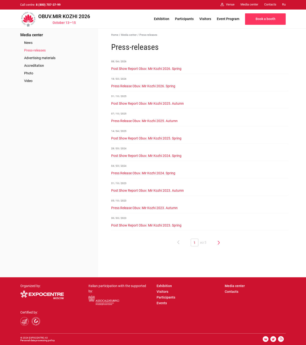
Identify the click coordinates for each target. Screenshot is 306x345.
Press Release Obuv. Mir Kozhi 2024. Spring (143, 173)
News (28, 43)
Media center (31, 35)
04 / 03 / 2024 (118, 166)
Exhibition (161, 19)
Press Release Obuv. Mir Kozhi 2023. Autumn (144, 208)
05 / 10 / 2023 (118, 200)
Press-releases (35, 50)
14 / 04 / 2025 (118, 131)
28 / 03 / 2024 (118, 148)
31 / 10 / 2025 (118, 96)
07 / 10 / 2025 (118, 113)
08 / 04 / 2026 (118, 61)
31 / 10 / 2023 (118, 183)
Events (162, 303)
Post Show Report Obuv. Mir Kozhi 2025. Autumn (147, 103)
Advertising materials (39, 58)
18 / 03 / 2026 (118, 78)
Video (28, 81)
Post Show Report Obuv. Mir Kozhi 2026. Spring (146, 69)
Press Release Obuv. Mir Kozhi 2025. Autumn (144, 121)
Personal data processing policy (37, 340)
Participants (184, 19)
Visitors (205, 19)
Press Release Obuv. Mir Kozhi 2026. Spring (143, 86)
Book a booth (265, 19)
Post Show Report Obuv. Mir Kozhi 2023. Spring (146, 225)
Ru (284, 4)
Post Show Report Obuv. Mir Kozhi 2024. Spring (146, 156)
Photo (28, 73)
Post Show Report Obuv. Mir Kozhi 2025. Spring (146, 138)
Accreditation (34, 65)
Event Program (228, 19)
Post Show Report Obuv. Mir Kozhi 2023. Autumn (147, 190)
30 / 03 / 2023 (118, 218)
